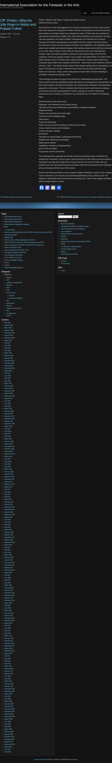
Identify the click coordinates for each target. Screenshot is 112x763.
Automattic (74, 759)
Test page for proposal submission (15, 252)
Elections (9, 285)
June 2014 (7, 578)
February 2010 (9, 684)
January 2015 (8, 560)
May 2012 (7, 630)
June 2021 (7, 376)
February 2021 (9, 386)
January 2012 (8, 641)
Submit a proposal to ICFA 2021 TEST (16, 250)
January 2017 (8, 504)
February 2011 (9, 668)
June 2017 (7, 492)
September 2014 (9, 570)
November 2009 (9, 691)
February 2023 (9, 330)
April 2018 (7, 466)
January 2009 (8, 706)
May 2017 (7, 494)
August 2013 (8, 603)
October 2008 (8, 714)
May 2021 (7, 378)
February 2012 (9, 638)
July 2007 (7, 749)
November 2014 (9, 565)
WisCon (63, 251)
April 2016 (7, 527)
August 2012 (8, 623)
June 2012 (7, 628)
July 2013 (7, 605)
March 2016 (8, 529)
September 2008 (9, 716)
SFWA (63, 244)
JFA (7, 300)
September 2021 (9, 368)
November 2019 (9, 418)
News (6, 227)
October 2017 (8, 482)
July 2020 (7, 401)
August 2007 (8, 747)
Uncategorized (11, 313)
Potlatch (63, 236)
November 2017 (9, 479)
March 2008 (8, 729)
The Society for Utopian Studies (71, 246)
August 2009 (8, 694)
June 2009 (7, 699)
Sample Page (8, 237)
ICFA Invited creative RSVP (13, 219)
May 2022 (7, 348)
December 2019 (9, 416)
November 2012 (9, 620)
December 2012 (9, 618)
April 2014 (7, 583)
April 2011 (7, 663)
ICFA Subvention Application (13, 222)
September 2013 (9, 600)
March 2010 (8, 681)
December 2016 (9, 507)
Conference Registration (14, 282)
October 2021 (8, 365)
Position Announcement (14, 308)
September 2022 (9, 338)
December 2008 (9, 709)
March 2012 (8, 636)
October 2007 (8, 742)
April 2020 (7, 406)
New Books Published (16, 298)
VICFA (8, 316)
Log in (63, 270)
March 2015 (8, 555)
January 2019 (8, 444)
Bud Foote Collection (67, 224)
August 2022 (8, 340)
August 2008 (8, 719)
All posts (63, 261)
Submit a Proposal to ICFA (12, 247)
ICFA (8, 290)
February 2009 (9, 704)
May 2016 (7, 524)
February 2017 (9, 502)
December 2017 (9, 477)
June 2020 (7, 403)
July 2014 (7, 575)
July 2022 (7, 343)
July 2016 (7, 519)
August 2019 (8, 426)
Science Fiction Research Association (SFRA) (75, 241)
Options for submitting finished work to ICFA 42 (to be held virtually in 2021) (28, 232)
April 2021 (7, 381)
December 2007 (9, 736)
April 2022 (7, 350)
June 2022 (7, 345)
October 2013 (8, 598)
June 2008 (7, 721)
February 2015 (9, 557)
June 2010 (7, 676)
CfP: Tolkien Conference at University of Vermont (16, 197)
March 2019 (8, 439)
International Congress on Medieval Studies (75, 226)
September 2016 (9, 514)
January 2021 (8, 388)
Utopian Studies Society (68, 249)
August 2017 (8, 487)
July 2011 (7, 656)
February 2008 (9, 731)
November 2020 (9, 391)
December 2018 (9, 446)
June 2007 (7, 752)
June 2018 (7, 461)
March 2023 (8, 328)
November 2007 (9, 739)
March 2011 (8, 666)
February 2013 (9, 613)
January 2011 (8, 671)
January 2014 (8, 590)
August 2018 (8, 456)
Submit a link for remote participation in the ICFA (19, 240)
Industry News (11, 293)
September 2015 (9, 542)
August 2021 (8, 371)
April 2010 (7, 678)
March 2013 (8, 610)
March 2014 (8, 585)
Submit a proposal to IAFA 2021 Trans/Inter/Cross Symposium (24, 245)
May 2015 (7, 550)
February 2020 (9, 411)
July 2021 (7, 373)
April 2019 (7, 436)
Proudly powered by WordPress (44, 759)
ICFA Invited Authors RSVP (13, 217)
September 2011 (9, 651)
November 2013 (9, 595)
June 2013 (7, 608)
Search (61, 214)
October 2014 (8, 567)
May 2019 (7, 434)
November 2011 (9, 646)
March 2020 (8, 408)
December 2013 (9, 593)
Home (85, 13)
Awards (8, 277)
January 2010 (8, 686)
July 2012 (7, 625)
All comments (65, 263)
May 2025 (7, 323)
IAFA (8, 287)
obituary (9, 305)
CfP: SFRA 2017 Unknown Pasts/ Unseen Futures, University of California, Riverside (84, 197)
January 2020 (8, 413)
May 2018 (7, 464)
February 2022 (9, 355)
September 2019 (9, 423)
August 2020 (8, 398)
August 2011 (8, 653)
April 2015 (7, 552)
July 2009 (7, 696)
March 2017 (8, 499)
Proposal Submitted (10, 235)
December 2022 (9, 333)
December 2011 (9, 643)
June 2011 (7, 658)
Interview (11, 295)
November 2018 (9, 449)
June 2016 (7, 522)
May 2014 (7, 580)
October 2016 (8, 512)
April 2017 (7, 497)
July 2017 (7, 489)
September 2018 (9, 454)
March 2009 (8, 701)
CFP (8, 37)
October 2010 (8, 673)
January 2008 (8, 734)
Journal (6, 262)
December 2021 (9, 360)
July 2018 (7, 459)
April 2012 (7, 633)
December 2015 (9, 537)
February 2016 (9, 532)
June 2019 (7, 431)
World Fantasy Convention (69, 254)
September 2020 (9, 396)
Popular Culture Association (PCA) (72, 234)
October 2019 (8, 421)
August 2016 (8, 517)
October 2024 (8, 325)
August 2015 (8, 545)
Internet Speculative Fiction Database (73, 229)
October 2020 (8, 393)
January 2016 (8, 535)
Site (7, 311)
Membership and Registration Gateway (16, 224)
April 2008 (7, 726)
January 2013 (8, 615)
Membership (10, 303)
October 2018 (8, 451)
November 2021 (9, 363)
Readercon (64, 239)
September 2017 (9, 484)
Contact (6, 265)
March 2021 (8, 383)
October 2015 (8, 540)
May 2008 (7, 724)
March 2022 (8, 353)
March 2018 (8, 469)
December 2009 (9, 689)
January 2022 (8, 358)
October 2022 (8, 335)
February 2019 (9, 441)
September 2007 (9, 744)
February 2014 (9, 588)
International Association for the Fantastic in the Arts (39, 5)
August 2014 (8, 572)
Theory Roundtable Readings (100, 13)
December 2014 (9, 562)
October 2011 (8, 648)
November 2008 (9, 711)
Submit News (10, 230)
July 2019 (7, 429)
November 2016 (9, 509)
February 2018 (9, 472)
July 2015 (7, 547)
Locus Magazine (66, 231)
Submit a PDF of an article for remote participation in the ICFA (24, 242)
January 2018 (8, 474)
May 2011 (7, 661)
